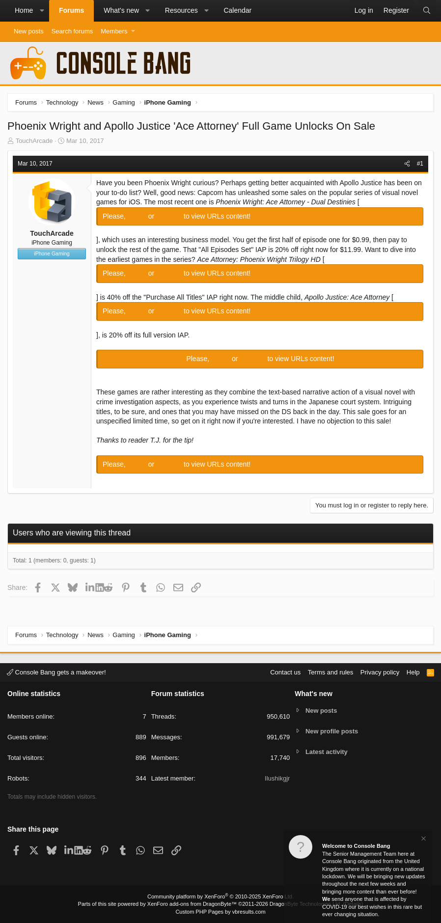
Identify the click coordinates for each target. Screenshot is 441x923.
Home (24, 10)
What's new (121, 10)
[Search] (426, 11)
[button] (41, 11)
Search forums (72, 31)
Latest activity (326, 751)
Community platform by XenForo (220, 896)
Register (170, 216)
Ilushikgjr (277, 778)
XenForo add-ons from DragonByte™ (192, 904)
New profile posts (331, 731)
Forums (71, 10)
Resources (181, 10)
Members (114, 31)
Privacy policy (379, 672)
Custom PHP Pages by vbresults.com (220, 912)
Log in (138, 216)
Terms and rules (330, 672)
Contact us (285, 672)
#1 (420, 163)
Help (413, 672)
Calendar (237, 10)
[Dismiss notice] (423, 839)
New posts (29, 31)
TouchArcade (34, 140)
